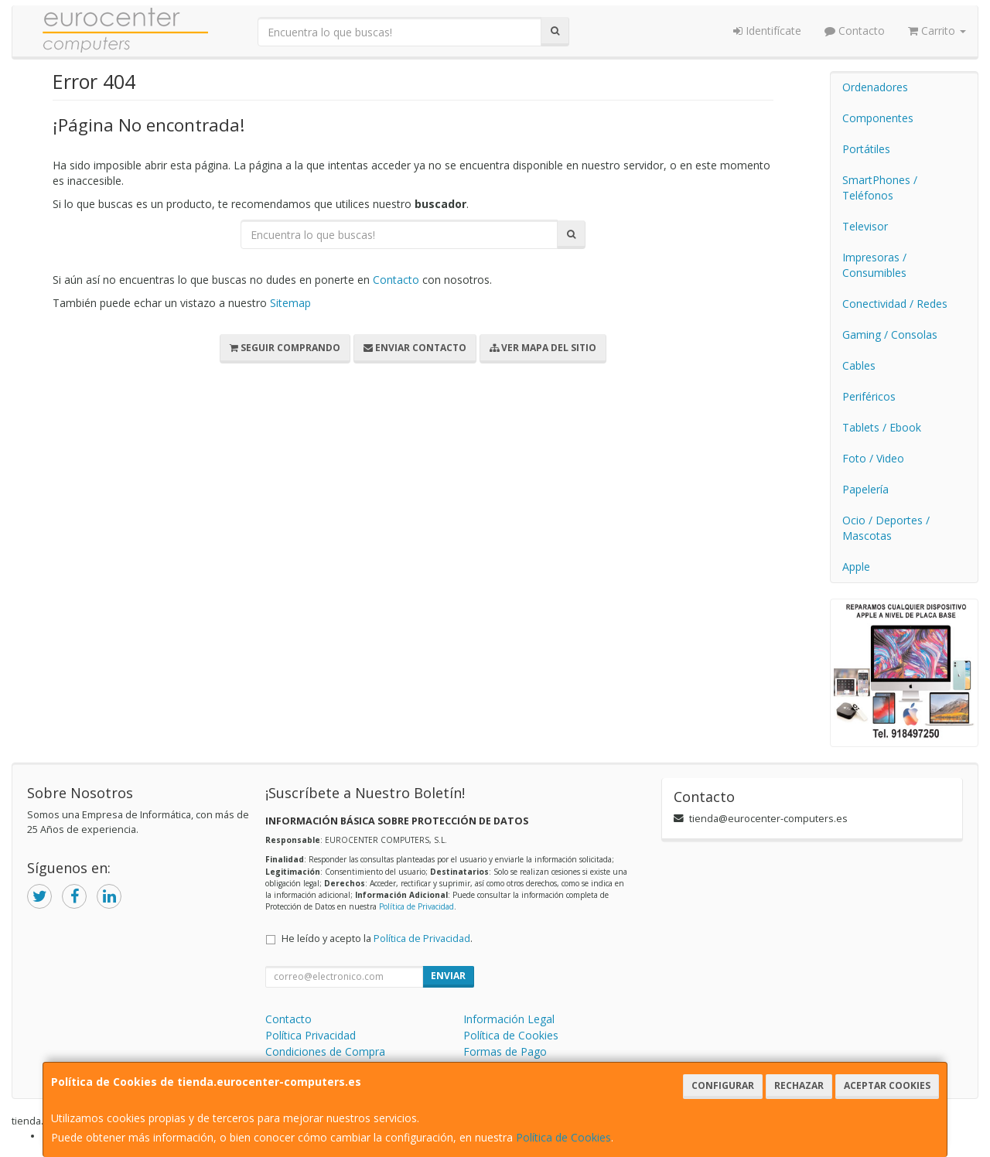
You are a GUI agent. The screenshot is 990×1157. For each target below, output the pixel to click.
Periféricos (869, 396)
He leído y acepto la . (377, 938)
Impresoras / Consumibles (874, 265)
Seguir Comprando (285, 347)
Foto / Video (873, 458)
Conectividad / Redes (894, 303)
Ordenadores (875, 87)
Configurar (722, 1085)
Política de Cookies (563, 1137)
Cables (859, 365)
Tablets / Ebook (881, 427)
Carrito (937, 30)
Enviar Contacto (415, 347)
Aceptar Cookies (887, 1085)
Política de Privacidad (416, 906)
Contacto (854, 30)
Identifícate (767, 30)
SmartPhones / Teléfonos (879, 187)
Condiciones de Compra (325, 1051)
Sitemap (290, 302)
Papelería (865, 489)
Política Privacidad (310, 1035)
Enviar (448, 975)
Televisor (865, 226)
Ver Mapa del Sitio (543, 347)
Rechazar (799, 1085)
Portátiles (866, 149)
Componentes (877, 118)
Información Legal (509, 1019)
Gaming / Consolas (889, 334)
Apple (856, 566)
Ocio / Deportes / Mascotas (886, 528)
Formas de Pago (505, 1051)
